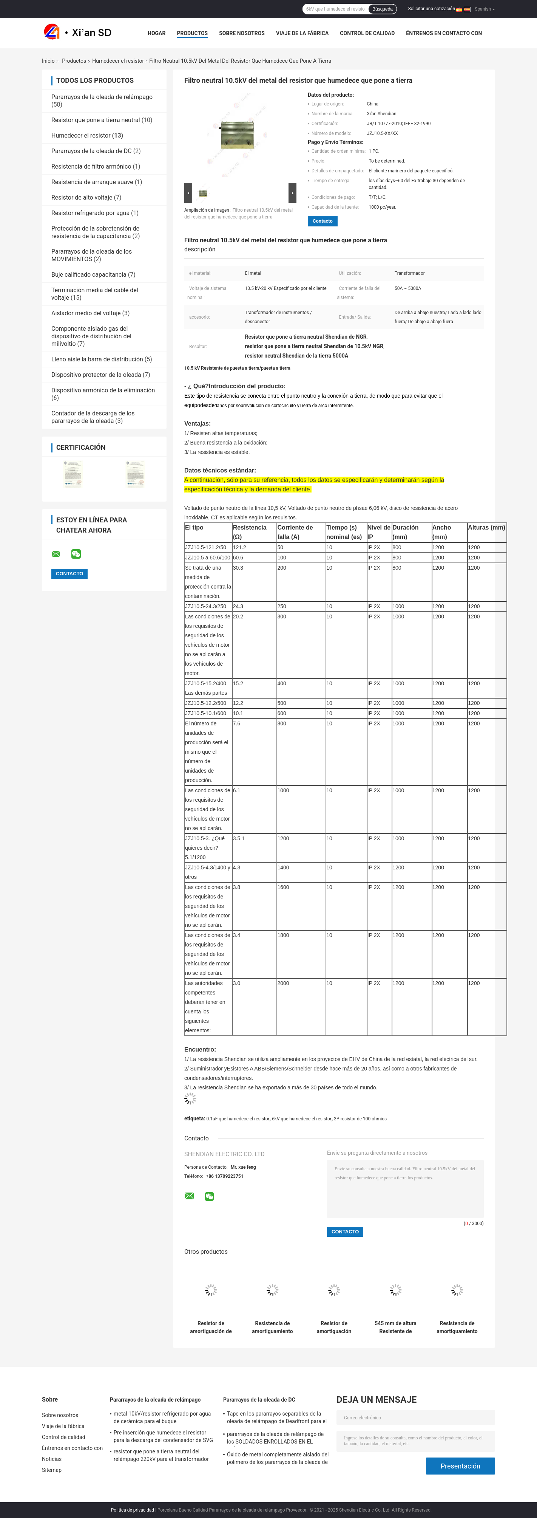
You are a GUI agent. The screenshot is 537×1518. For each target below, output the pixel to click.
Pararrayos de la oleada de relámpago (102, 97)
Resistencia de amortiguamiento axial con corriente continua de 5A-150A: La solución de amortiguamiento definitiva (272, 1327)
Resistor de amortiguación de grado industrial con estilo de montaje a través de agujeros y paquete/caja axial (211, 1327)
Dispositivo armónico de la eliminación (103, 390)
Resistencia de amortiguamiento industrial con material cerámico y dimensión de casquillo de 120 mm (457, 1327)
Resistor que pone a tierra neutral (95, 120)
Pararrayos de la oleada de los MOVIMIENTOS (91, 255)
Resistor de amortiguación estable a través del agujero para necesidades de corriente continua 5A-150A (334, 1327)
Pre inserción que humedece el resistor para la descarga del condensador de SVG (163, 1436)
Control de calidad (367, 33)
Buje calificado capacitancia (89, 274)
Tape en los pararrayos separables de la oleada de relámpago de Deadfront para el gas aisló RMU (277, 1419)
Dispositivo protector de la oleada (96, 374)
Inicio (48, 61)
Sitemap (52, 1470)
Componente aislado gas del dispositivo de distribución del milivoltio (91, 336)
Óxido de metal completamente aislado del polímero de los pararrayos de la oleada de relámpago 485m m (278, 1459)
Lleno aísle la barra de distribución (97, 359)
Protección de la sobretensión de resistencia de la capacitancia (95, 232)
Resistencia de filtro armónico (91, 166)
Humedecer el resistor (118, 61)
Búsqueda (382, 9)
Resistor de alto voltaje (81, 197)
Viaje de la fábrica (302, 33)
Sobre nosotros (242, 33)
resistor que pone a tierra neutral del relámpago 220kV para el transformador (161, 1455)
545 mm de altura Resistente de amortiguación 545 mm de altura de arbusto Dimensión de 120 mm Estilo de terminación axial (395, 1327)
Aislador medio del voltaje (86, 313)
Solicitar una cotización (431, 8)
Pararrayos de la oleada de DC (91, 151)
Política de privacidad (132, 1510)
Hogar (156, 33)
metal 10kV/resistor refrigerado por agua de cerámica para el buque (162, 1417)
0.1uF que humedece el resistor (237, 1118)
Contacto (323, 221)
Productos (192, 33)
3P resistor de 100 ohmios (360, 1118)
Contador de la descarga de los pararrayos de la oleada (92, 417)
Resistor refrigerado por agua (90, 213)
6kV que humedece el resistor (302, 1118)
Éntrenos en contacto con (444, 33)
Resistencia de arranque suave (92, 182)
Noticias (52, 1459)
